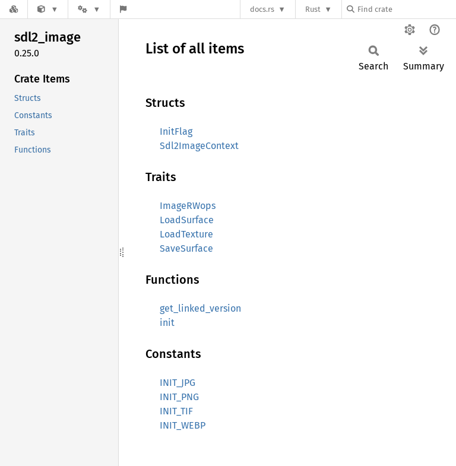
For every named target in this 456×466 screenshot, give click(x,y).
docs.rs (262, 9)
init (167, 322)
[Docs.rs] (13, 9)
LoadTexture (186, 234)
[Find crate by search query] (406, 9)
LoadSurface (187, 220)
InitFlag (176, 131)
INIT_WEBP (182, 425)
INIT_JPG (177, 382)
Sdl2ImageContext (199, 145)
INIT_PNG (179, 396)
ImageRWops (188, 205)
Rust (313, 9)
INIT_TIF (176, 411)
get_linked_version (200, 308)
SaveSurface (186, 248)
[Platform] (89, 9)
